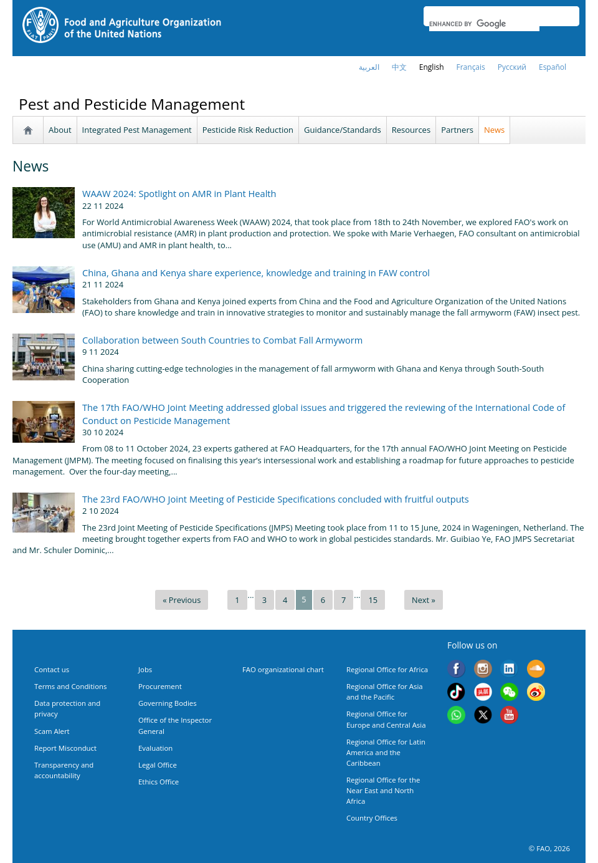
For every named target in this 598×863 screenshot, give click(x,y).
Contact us (51, 669)
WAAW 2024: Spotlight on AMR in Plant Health (179, 193)
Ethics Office (158, 781)
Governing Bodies (167, 703)
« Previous (182, 599)
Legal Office (157, 764)
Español (552, 67)
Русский (512, 67)
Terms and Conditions (70, 686)
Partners (457, 129)
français (471, 67)
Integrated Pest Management (137, 129)
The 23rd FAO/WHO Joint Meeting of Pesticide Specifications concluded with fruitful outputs (275, 499)
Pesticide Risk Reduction (247, 129)
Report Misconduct (65, 748)
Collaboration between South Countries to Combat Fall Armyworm (222, 340)
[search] (484, 23)
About (60, 129)
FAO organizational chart (283, 669)
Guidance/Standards (342, 129)
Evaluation (155, 748)
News (494, 129)
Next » (423, 599)
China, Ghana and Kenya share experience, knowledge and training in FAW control (256, 272)
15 (372, 599)
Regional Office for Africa (387, 669)
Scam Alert (52, 731)
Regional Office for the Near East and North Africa (383, 790)
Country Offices (371, 817)
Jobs (145, 669)
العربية (369, 67)
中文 (399, 67)
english (431, 67)
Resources (411, 129)
